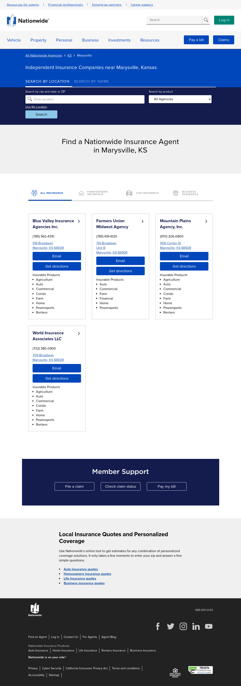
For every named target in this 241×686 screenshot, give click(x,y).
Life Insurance (88, 650)
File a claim (79, 487)
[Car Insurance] (144, 193)
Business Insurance (143, 650)
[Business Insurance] (191, 193)
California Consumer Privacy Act (86, 668)
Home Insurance (63, 650)
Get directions (56, 266)
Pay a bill (196, 39)
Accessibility (36, 675)
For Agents (90, 637)
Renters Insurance (114, 650)
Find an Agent (37, 637)
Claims (223, 39)
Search (41, 114)
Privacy (33, 668)
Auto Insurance (38, 650)
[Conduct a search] (174, 20)
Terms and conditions (126, 668)
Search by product (161, 91)
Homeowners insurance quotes (87, 574)
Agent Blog (109, 637)
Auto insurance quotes (81, 569)
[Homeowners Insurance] (97, 193)
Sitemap (54, 675)
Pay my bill (172, 487)
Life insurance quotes (80, 578)
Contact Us (71, 637)
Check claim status (122, 487)
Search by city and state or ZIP (45, 91)
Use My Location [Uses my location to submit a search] (36, 107)
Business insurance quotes (84, 583)
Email (56, 256)
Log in (224, 20)
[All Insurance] (50, 193)
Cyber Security (51, 668)
